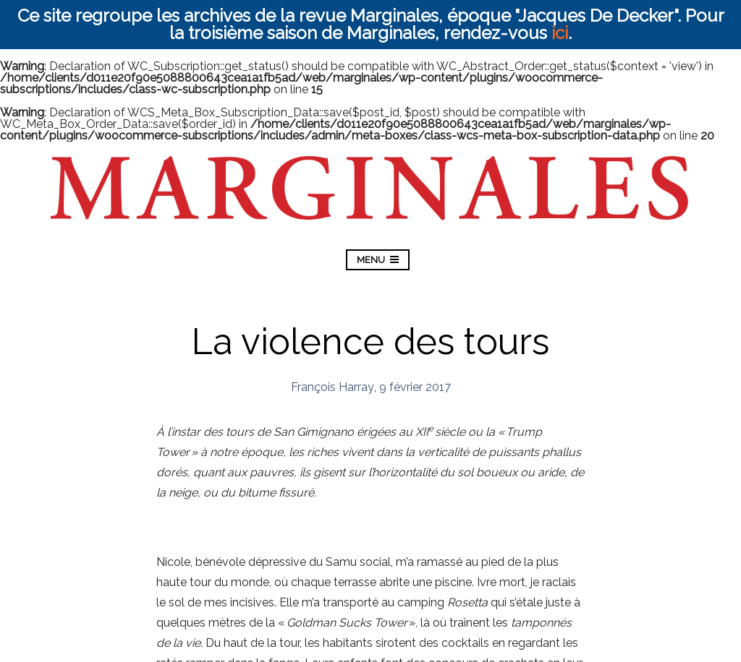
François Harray (332, 387)
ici (559, 32)
